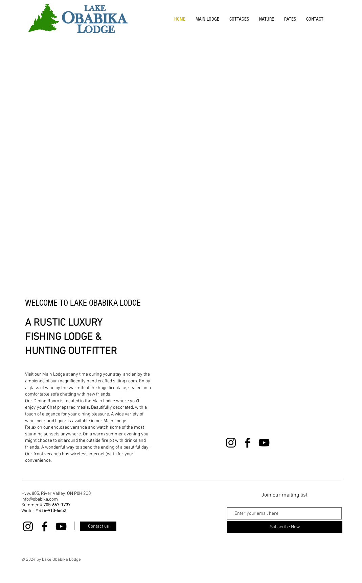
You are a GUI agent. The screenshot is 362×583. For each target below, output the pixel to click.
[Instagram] (230, 442)
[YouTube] (264, 442)
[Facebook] (247, 442)
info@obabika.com (39, 499)
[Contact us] (98, 526)
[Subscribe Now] (284, 527)
